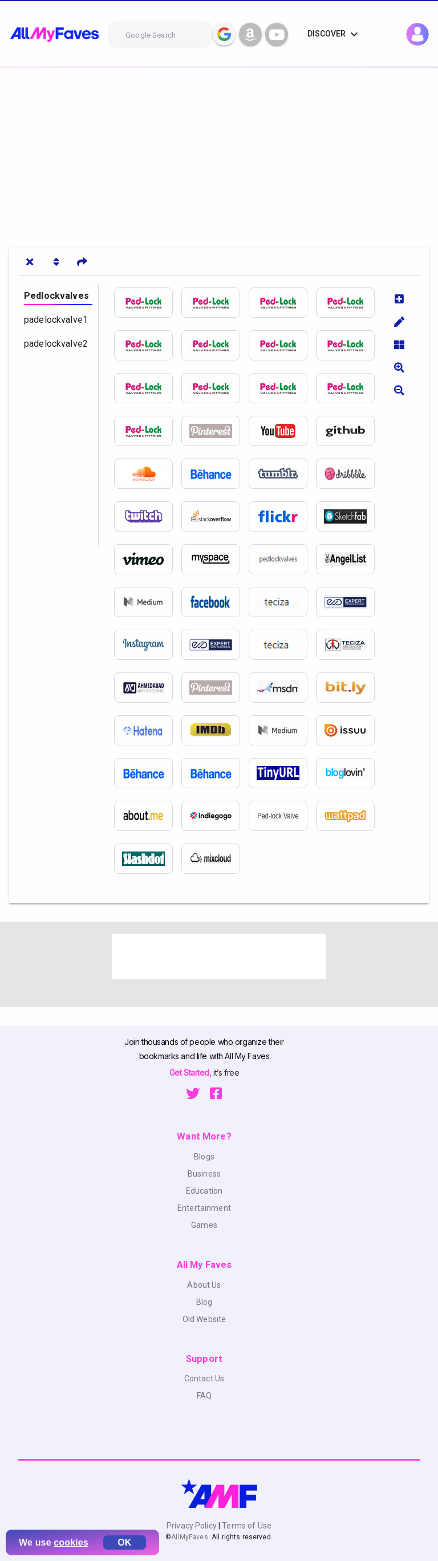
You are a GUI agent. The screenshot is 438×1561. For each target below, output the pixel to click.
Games (204, 1225)
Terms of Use (245, 1525)
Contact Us (204, 1378)
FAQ (204, 1395)
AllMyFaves (189, 1537)
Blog (204, 1302)
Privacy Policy (192, 1525)
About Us (204, 1285)
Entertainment (204, 1208)
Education (204, 1190)
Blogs (204, 1156)
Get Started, (191, 1072)
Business (204, 1173)
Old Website (204, 1319)
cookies (71, 1542)
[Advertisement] (219, 153)
